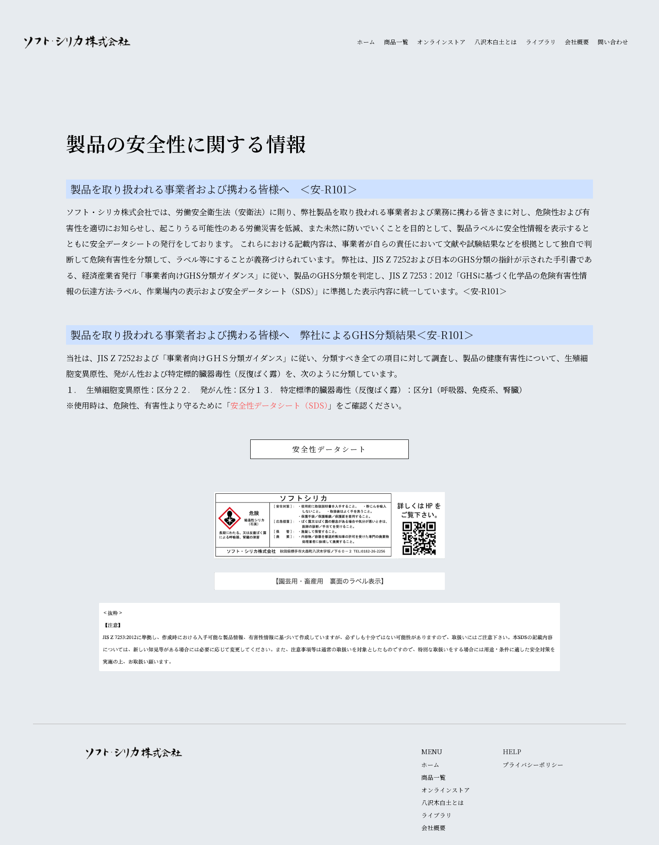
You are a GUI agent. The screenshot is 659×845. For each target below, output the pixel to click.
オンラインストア (441, 42)
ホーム (366, 42)
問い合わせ (613, 42)
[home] (77, 42)
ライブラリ (541, 42)
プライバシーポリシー (533, 765)
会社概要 (577, 42)
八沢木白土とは (495, 42)
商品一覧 (396, 42)
